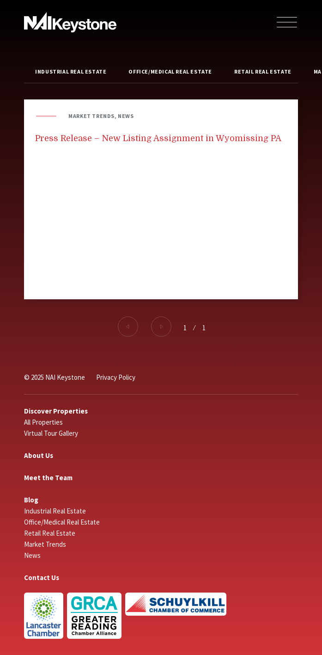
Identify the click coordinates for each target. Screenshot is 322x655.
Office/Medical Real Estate (170, 71)
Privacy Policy (115, 377)
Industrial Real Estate (70, 71)
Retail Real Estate (263, 71)
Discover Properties (56, 411)
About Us (38, 455)
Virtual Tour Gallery (51, 433)
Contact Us (41, 577)
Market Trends (45, 544)
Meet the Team (48, 477)
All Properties (43, 422)
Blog (31, 499)
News (32, 555)
